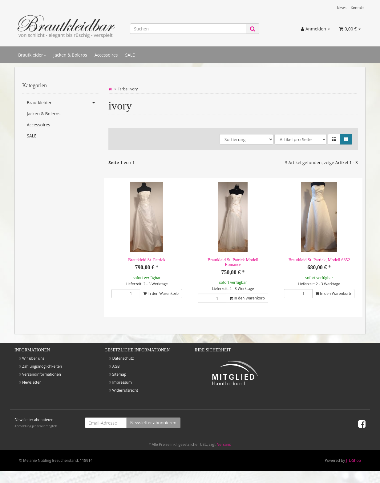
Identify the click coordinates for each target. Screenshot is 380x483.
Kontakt (357, 7)
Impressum (121, 382)
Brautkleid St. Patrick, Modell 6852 (319, 260)
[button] (334, 139)
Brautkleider (32, 55)
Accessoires (106, 55)
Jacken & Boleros (70, 55)
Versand (224, 444)
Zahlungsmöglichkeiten (42, 366)
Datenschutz (123, 358)
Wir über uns (33, 358)
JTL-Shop (353, 460)
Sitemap (119, 374)
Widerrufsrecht (125, 390)
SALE (130, 55)
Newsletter (31, 382)
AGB (115, 366)
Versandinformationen (41, 374)
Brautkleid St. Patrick (146, 260)
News (341, 7)
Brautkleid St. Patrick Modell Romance (233, 262)
